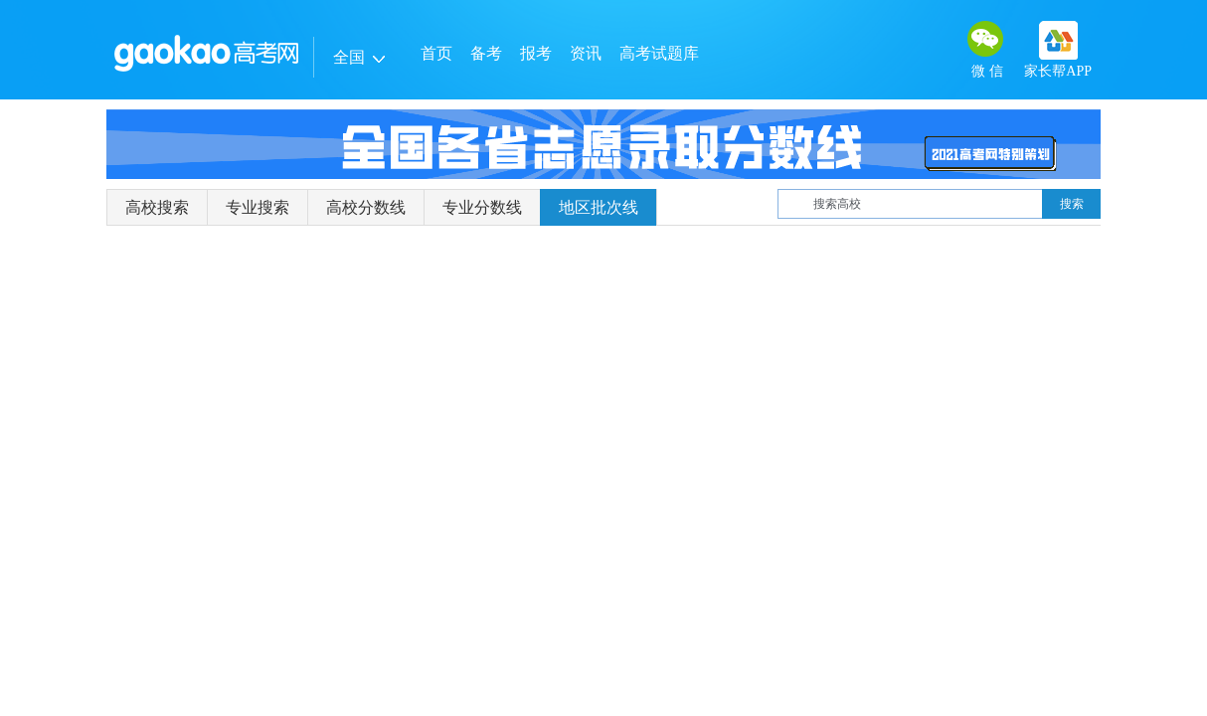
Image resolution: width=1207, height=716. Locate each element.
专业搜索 (257, 207)
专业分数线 (482, 207)
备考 (486, 53)
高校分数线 (366, 207)
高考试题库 (659, 53)
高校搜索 (157, 207)
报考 (536, 53)
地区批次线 (598, 207)
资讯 (586, 53)
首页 (436, 53)
